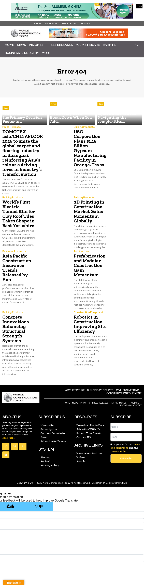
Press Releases (60, 45)
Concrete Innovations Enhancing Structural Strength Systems (14, 308)
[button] (137, 45)
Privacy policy (119, 428)
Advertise (85, 23)
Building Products (83, 127)
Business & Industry (22, 53)
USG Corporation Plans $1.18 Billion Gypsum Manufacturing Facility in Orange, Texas (90, 141)
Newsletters (52, 23)
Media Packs (69, 23)
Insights (36, 45)
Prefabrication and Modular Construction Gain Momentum (90, 251)
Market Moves (88, 45)
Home (9, 45)
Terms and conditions (125, 423)
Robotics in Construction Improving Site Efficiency (88, 304)
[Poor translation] (38, 483)
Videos (38, 23)
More (46, 53)
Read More (8, 414)
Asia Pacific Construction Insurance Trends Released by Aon (17, 253)
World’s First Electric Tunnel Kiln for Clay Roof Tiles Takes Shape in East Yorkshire (18, 204)
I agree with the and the (125, 425)
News (21, 45)
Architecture (81, 241)
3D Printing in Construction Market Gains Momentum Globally (87, 202)
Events (109, 45)
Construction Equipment (87, 294)
